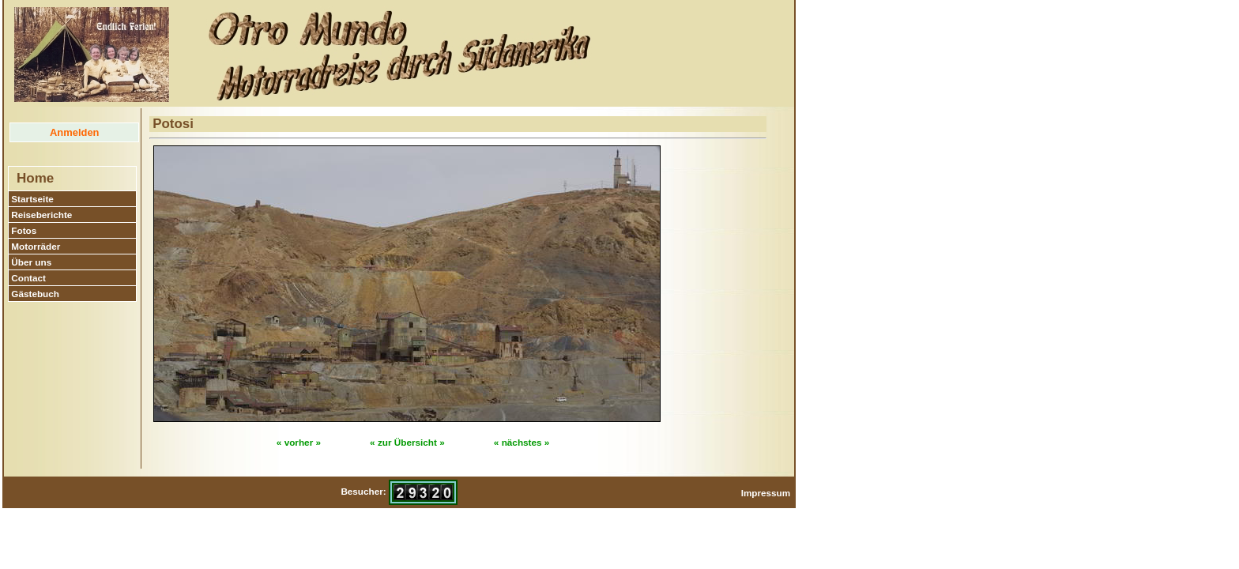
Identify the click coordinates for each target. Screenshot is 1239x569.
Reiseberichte (41, 214)
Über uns (31, 262)
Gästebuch (35, 293)
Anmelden (74, 132)
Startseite (32, 199)
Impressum (766, 493)
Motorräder (35, 246)
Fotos (23, 230)
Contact (28, 278)
